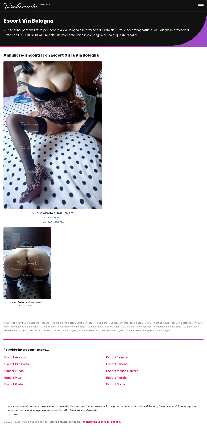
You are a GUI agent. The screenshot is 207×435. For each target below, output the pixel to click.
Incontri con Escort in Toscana (101, 421)
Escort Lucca (14, 371)
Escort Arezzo (15, 357)
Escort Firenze (117, 357)
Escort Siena (115, 384)
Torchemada (20, 6)
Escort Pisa (12, 377)
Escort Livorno (117, 364)
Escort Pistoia (116, 377)
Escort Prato (13, 384)
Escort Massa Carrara (122, 371)
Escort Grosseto (16, 364)
